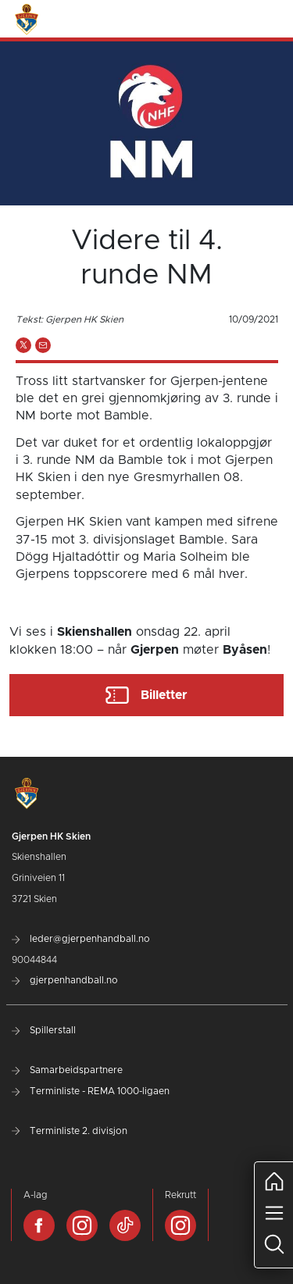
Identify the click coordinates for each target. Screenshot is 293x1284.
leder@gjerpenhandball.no (81, 938)
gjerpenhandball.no (65, 980)
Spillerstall (44, 1030)
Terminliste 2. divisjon (69, 1131)
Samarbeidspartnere (67, 1070)
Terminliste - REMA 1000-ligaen (91, 1091)
